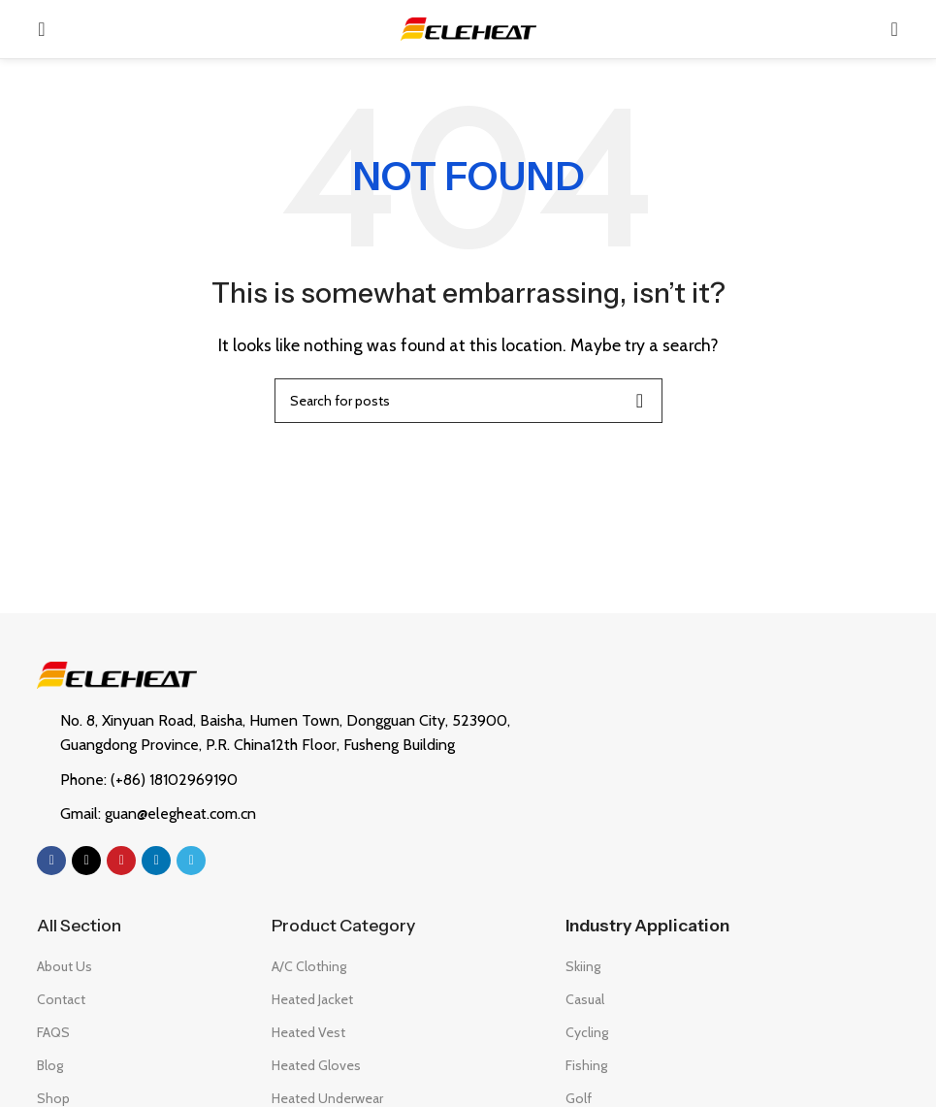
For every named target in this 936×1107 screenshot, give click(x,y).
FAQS (53, 1032)
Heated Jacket (312, 999)
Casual (584, 999)
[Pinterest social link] (121, 860)
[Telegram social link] (191, 860)
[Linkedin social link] (156, 860)
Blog (50, 1065)
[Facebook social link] (51, 860)
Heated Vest (308, 1032)
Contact (61, 999)
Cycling (586, 1032)
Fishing (586, 1065)
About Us (64, 966)
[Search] (895, 29)
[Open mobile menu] (41, 29)
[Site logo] (468, 27)
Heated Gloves (316, 1065)
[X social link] (86, 860)
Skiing (582, 966)
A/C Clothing (309, 966)
